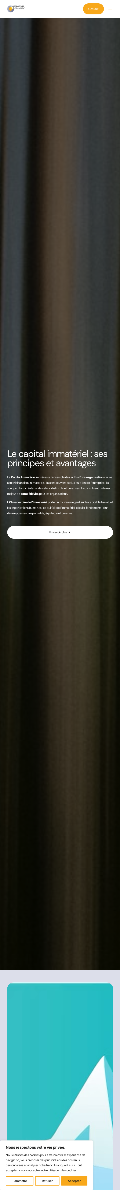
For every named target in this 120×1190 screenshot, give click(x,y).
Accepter (74, 1181)
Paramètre (19, 1181)
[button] (110, 9)
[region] (46, 1165)
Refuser (47, 1181)
